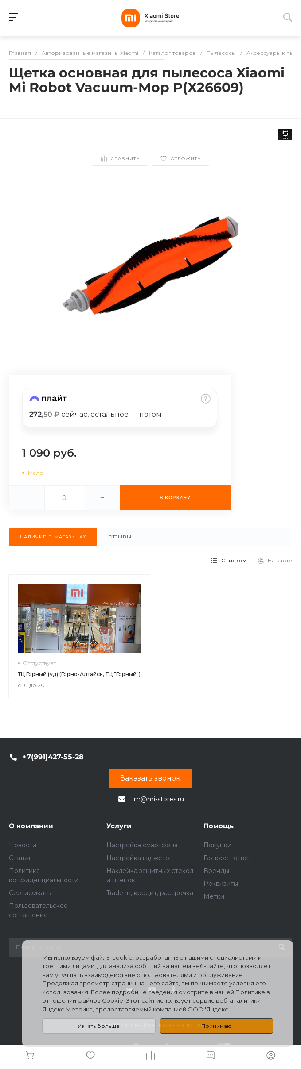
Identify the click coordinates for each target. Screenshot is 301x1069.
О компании (31, 826)
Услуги (119, 826)
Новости (22, 845)
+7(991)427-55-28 (53, 757)
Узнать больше (99, 1026)
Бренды (216, 871)
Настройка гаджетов (139, 858)
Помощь (218, 826)
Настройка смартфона (142, 845)
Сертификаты (30, 893)
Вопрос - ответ (227, 858)
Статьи (19, 858)
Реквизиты (220, 884)
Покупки (217, 845)
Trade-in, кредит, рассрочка (149, 893)
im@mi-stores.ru (158, 799)
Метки (213, 896)
